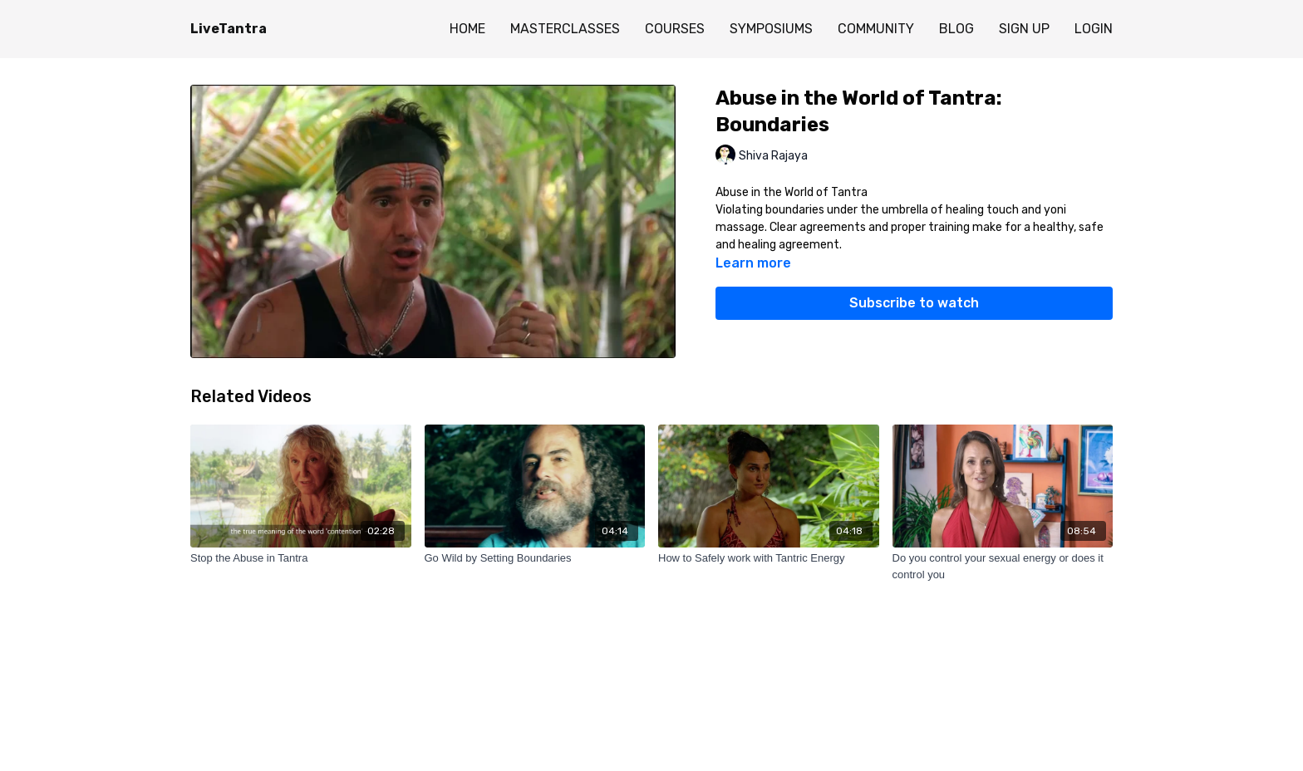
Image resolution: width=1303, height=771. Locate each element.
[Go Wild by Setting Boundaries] (535, 558)
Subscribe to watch (914, 303)
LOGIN (1093, 29)
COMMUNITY (876, 29)
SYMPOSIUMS (771, 29)
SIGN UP (1024, 29)
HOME (467, 29)
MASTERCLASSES (565, 29)
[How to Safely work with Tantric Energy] (768, 558)
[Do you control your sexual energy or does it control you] (1003, 566)
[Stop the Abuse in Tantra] (300, 558)
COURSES (675, 29)
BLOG (956, 29)
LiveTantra (228, 29)
